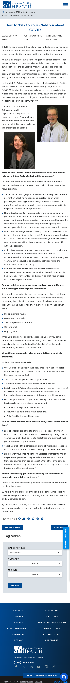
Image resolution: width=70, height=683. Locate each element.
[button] (65, 4)
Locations (18, 634)
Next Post (59, 527)
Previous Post (12, 527)
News (10, 12)
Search (15, 585)
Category (13, 559)
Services (18, 622)
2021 (18, 12)
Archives (12, 570)
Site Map (18, 640)
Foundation (51, 610)
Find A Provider (51, 628)
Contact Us (51, 640)
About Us (18, 610)
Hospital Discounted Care (51, 622)
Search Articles (16, 548)
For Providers (52, 616)
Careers (18, 616)
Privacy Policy (51, 634)
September (28, 12)
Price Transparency (18, 628)
